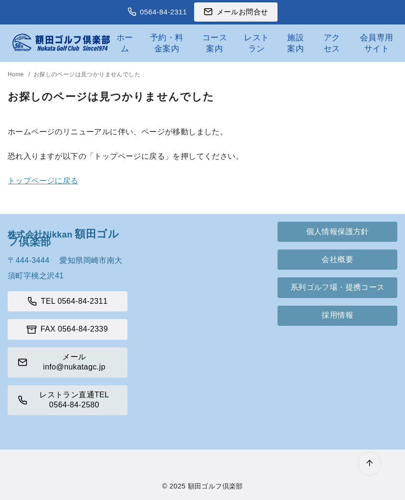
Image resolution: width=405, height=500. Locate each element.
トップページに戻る (43, 181)
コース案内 (214, 43)
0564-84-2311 (163, 12)
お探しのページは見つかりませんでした (87, 74)
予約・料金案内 (167, 43)
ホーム (124, 43)
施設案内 (295, 43)
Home (16, 74)
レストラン (256, 43)
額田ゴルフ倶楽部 (215, 486)
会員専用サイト (376, 43)
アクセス (332, 43)
